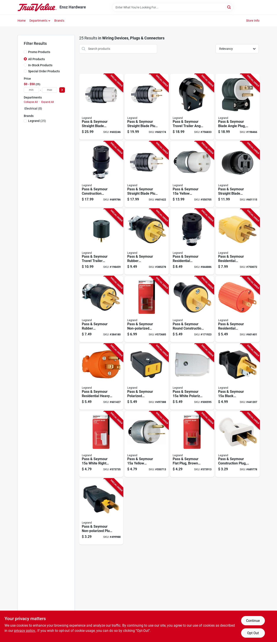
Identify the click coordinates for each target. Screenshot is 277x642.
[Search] (229, 7)
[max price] (49, 90)
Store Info (253, 20)
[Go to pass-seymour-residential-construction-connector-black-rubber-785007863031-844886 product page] (192, 242)
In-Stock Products (40, 65)
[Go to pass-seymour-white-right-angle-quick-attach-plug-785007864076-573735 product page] (101, 444)
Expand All (47, 101)
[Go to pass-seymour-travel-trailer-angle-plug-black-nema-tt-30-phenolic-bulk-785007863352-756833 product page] (192, 107)
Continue (253, 621)
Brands (59, 20)
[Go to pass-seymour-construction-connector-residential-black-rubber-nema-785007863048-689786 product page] (101, 174)
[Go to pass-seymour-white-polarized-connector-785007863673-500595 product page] (192, 377)
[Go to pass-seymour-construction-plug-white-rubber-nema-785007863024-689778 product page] (237, 444)
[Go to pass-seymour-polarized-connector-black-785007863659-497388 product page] (147, 377)
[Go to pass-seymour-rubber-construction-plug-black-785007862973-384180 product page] (101, 309)
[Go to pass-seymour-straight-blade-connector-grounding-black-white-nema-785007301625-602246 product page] (101, 107)
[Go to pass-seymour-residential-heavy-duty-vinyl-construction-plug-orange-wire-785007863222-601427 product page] (101, 377)
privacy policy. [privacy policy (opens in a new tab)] (25, 631)
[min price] (31, 90)
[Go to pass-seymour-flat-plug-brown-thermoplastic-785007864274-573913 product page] (192, 444)
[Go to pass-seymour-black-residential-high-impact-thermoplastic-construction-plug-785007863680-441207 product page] (237, 377)
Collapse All (31, 101)
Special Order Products (44, 71)
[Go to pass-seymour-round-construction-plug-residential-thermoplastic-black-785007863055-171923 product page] (192, 309)
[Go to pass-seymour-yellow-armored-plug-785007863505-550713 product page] (147, 444)
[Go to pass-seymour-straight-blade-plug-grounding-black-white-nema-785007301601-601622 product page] (147, 174)
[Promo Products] (25, 51)
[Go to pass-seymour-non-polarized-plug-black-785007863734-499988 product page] (101, 512)
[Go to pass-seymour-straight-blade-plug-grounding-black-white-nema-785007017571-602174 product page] (147, 107)
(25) (37, 121)
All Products (36, 59)
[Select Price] (62, 90)
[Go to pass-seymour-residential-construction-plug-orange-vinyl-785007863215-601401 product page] (237, 309)
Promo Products (39, 52)
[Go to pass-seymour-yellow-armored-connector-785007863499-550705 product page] (192, 174)
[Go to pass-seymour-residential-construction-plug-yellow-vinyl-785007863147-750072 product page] (237, 242)
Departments (38, 20)
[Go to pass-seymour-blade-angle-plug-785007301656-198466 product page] (237, 107)
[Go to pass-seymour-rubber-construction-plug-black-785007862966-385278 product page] (147, 242)
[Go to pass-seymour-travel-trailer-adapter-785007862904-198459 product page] (101, 242)
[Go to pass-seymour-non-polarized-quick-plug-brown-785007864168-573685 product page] (147, 309)
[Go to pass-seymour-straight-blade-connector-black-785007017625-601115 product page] (237, 174)
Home (22, 20)
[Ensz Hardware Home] (37, 7)
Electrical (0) (33, 108)
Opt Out (253, 633)
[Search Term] (172, 7)
